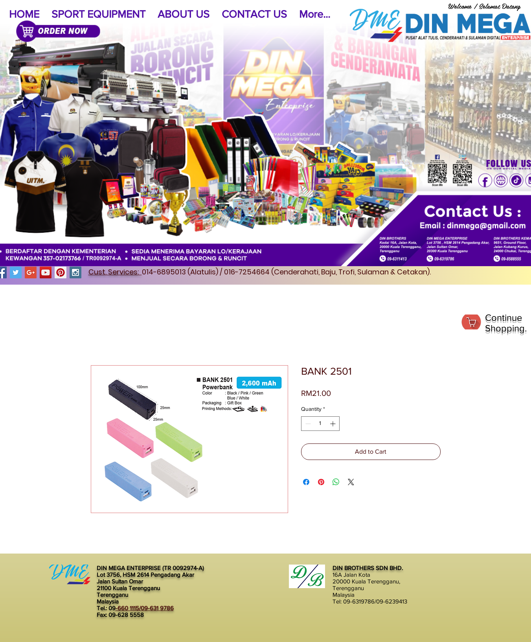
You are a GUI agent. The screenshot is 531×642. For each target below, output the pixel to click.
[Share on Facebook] (306, 482)
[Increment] (333, 423)
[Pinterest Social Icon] (60, 272)
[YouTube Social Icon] (45, 272)
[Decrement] (307, 423)
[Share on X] (351, 482)
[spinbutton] (320, 423)
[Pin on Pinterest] (321, 482)
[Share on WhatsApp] (336, 482)
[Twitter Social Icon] (16, 272)
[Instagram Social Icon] (75, 272)
